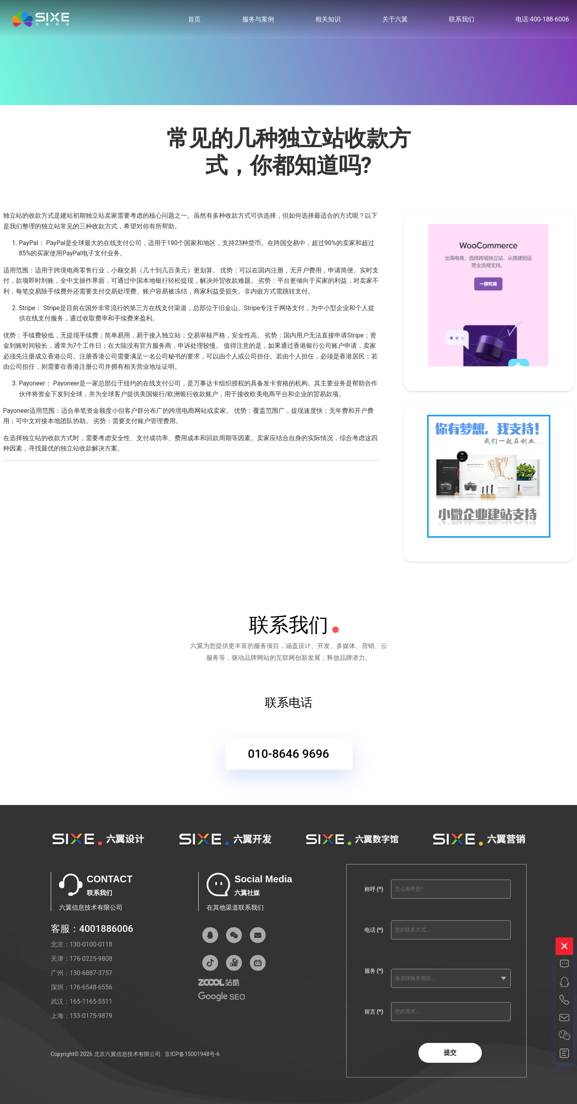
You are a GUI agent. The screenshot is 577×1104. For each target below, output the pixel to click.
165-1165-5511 (91, 1001)
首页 (194, 19)
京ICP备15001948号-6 (192, 1054)
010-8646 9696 (288, 761)
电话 (373, 930)
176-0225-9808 (91, 958)
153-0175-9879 (91, 1016)
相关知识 (328, 19)
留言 (373, 1011)
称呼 (373, 889)
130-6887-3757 (91, 973)
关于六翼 (395, 19)
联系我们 (461, 19)
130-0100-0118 (91, 944)
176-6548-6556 (91, 987)
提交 (450, 1052)
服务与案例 (258, 19)
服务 (373, 971)
